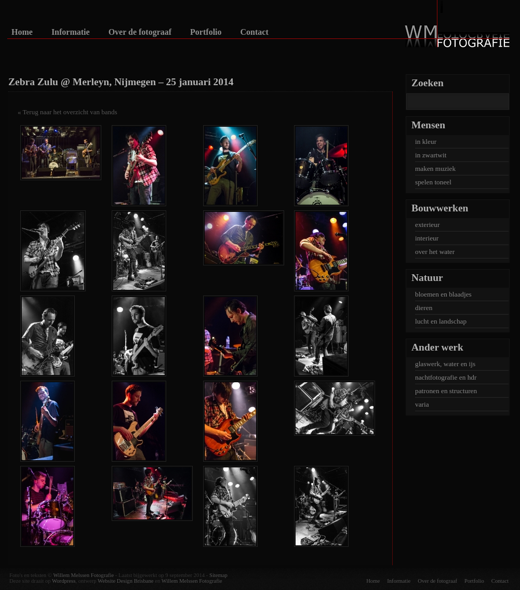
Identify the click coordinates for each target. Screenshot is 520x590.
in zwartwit (430, 155)
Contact (255, 32)
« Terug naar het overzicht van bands (67, 112)
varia (422, 404)
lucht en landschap (440, 321)
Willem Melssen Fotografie (83, 575)
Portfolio (205, 32)
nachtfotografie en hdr (445, 377)
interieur (426, 238)
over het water (435, 252)
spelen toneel (433, 182)
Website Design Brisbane (125, 581)
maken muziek (435, 168)
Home (22, 32)
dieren (423, 308)
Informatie (70, 32)
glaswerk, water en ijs (445, 364)
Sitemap (218, 575)
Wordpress (63, 581)
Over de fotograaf (140, 32)
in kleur (425, 141)
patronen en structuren (446, 391)
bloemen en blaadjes (443, 294)
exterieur (427, 225)
